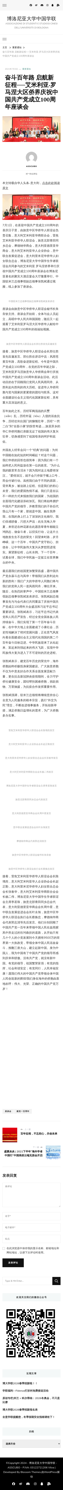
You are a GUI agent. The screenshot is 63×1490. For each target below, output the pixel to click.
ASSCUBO (31, 160)
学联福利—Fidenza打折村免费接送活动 (25, 1391)
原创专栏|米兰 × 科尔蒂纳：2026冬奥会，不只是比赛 (31, 1400)
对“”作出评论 (31, 174)
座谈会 (8, 1111)
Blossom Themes (31, 1472)
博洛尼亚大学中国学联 (31, 18)
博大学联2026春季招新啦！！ (20, 1383)
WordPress (50, 1472)
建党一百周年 (23, 1111)
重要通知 (26, 69)
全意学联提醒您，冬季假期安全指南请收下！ (28, 1417)
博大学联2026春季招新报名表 (20, 1410)
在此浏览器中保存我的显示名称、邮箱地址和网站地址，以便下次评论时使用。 (33, 1250)
